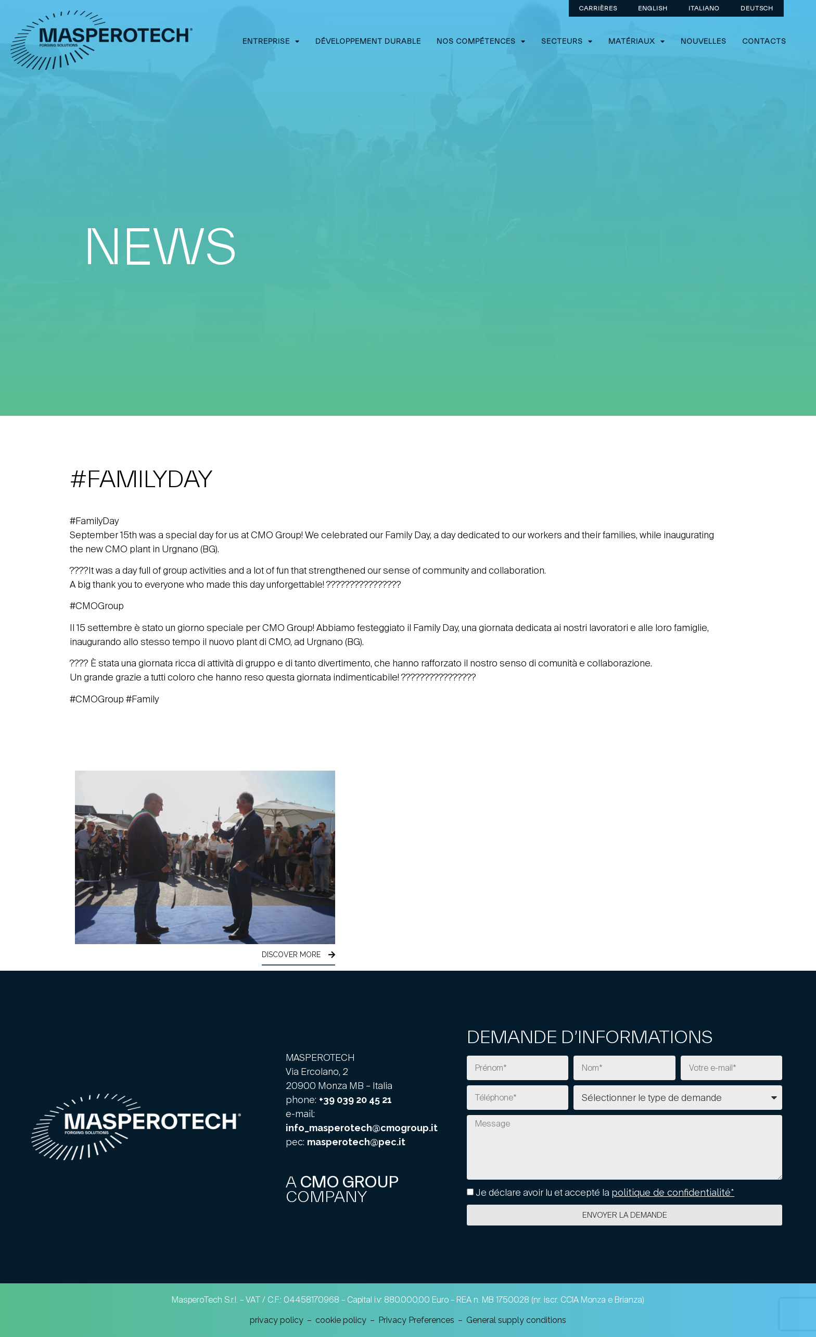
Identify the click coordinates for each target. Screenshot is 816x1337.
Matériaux (636, 41)
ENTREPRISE (271, 41)
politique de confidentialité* (672, 1192)
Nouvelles (703, 41)
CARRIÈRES (598, 8)
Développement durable (368, 41)
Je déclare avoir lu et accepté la (605, 1192)
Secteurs (567, 41)
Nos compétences (481, 41)
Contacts (764, 41)
